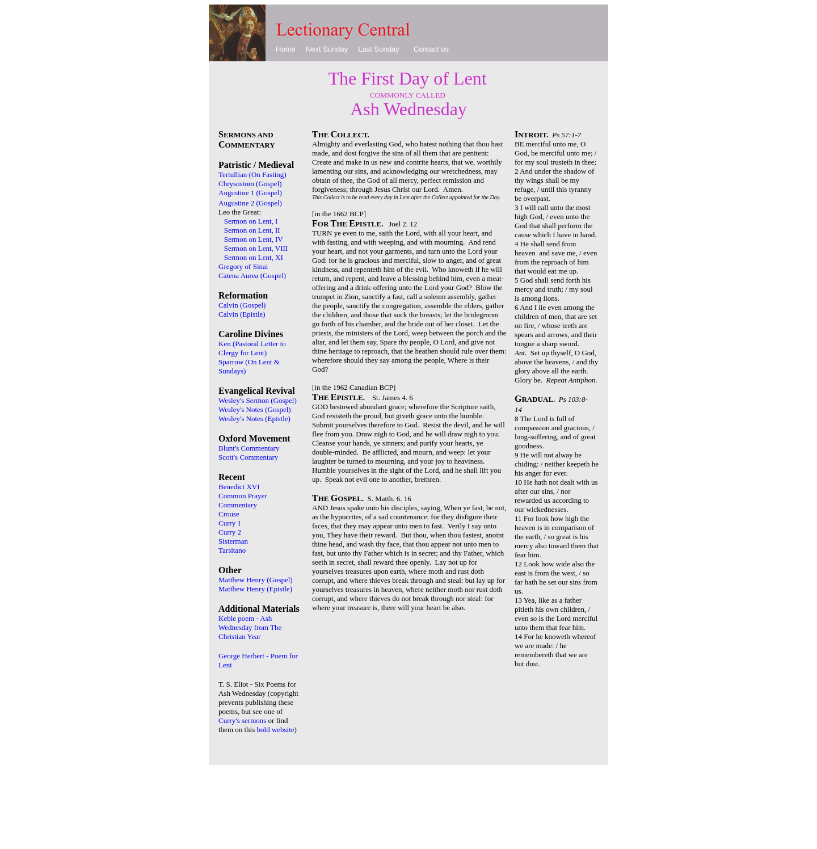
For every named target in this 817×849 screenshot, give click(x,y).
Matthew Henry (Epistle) (255, 589)
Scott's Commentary (248, 457)
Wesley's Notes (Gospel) (254, 409)
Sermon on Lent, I (252, 221)
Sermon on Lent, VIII (256, 248)
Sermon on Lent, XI (253, 257)
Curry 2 (229, 532)
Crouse (228, 514)
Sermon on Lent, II (252, 230)
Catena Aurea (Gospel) (252, 275)
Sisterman (233, 541)
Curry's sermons (242, 720)
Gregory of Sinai (243, 266)
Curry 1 (229, 523)
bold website (275, 729)
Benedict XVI (239, 486)
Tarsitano (232, 550)
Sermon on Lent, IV (253, 239)
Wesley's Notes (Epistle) (254, 418)
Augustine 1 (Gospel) (250, 192)
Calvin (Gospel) (242, 305)
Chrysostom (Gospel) (250, 183)
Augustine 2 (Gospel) (250, 203)
